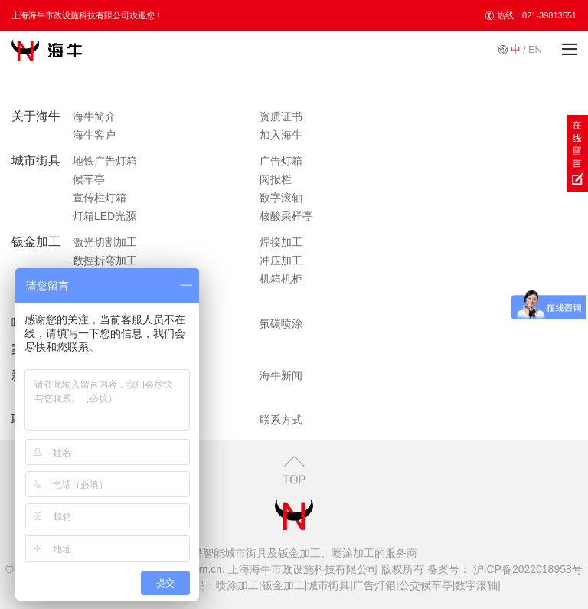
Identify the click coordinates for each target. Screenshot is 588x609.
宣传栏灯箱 (99, 198)
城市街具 (35, 160)
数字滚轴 (281, 198)
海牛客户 (94, 135)
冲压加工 (281, 260)
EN (535, 49)
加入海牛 (281, 135)
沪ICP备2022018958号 (526, 569)
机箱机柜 (281, 279)
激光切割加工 (105, 242)
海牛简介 (94, 116)
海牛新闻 (281, 375)
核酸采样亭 (286, 216)
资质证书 (281, 116)
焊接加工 (281, 242)
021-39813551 (549, 15)
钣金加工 (35, 241)
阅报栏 (276, 179)
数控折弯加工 (105, 260)
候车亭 (89, 179)
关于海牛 (35, 116)
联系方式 (281, 420)
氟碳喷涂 (281, 323)
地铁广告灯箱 (105, 161)
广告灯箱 (281, 161)
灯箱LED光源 (104, 216)
